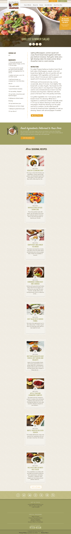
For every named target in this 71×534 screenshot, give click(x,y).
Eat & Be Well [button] (48, 5)
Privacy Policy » (23, 532)
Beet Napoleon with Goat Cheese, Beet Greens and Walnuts (35, 358)
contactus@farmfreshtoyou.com (35, 504)
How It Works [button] (27, 5)
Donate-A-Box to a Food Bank (35, 522)
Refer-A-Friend (35, 516)
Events (41, 5)
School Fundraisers (35, 519)
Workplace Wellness (35, 520)
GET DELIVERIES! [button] (27, 138)
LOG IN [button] (38, 527)
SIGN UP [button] (32, 527)
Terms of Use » (45, 532)
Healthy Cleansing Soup (35, 170)
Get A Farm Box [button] (58, 5)
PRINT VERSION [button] (37, 115)
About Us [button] (35, 5)
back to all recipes (36, 487)
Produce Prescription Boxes (35, 518)
